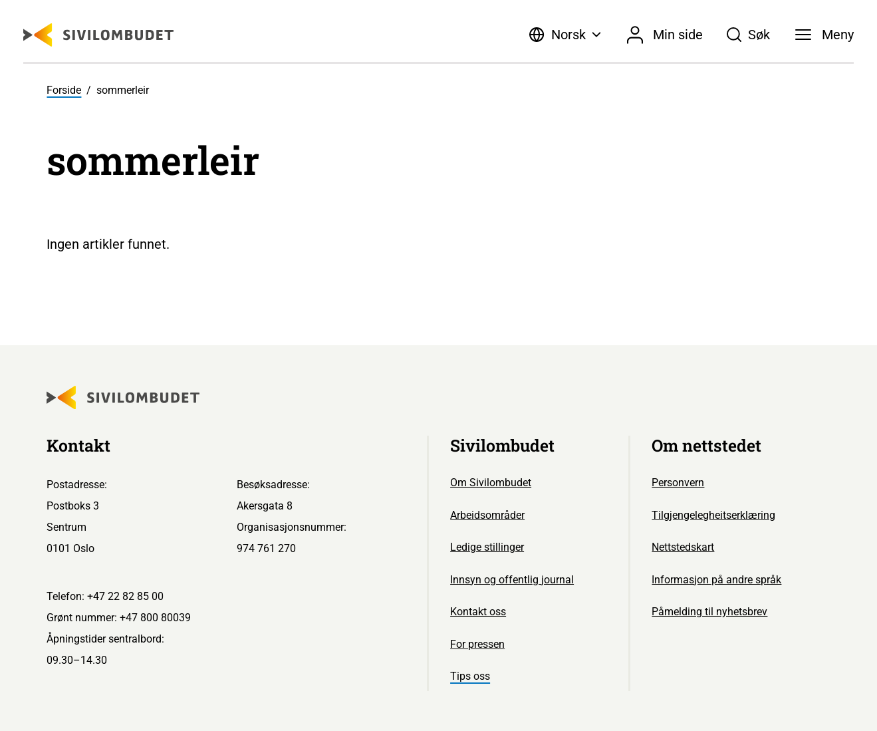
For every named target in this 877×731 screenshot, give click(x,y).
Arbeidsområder (487, 515)
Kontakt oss (478, 611)
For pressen (477, 644)
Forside (64, 90)
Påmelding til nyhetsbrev (709, 611)
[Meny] (824, 34)
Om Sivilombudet (490, 482)
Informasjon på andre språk (716, 579)
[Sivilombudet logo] (98, 35)
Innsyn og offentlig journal (512, 579)
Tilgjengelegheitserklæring (713, 515)
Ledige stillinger (487, 547)
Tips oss (470, 676)
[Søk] (748, 34)
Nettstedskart (683, 547)
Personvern (678, 482)
